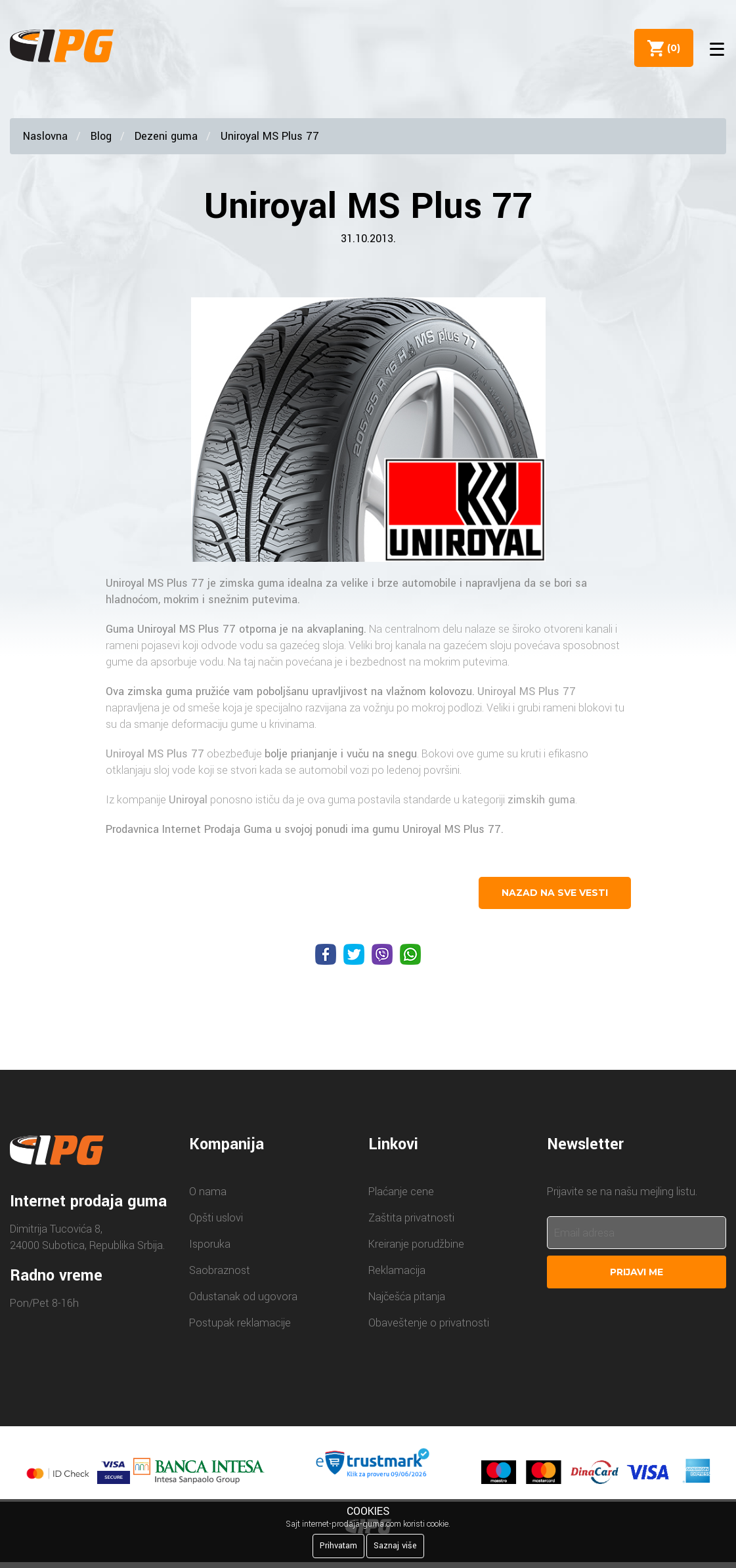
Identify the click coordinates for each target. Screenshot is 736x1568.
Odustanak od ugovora (243, 1296)
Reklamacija (396, 1270)
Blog (101, 136)
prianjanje (314, 753)
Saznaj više (395, 1546)
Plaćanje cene (401, 1191)
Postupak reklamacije (240, 1322)
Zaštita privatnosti (411, 1217)
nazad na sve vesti (555, 893)
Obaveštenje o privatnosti (428, 1322)
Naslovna (45, 136)
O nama (208, 1191)
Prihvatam (338, 1546)
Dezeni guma (166, 136)
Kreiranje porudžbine (416, 1244)
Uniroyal (188, 799)
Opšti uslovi (216, 1217)
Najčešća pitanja (406, 1296)
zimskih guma (541, 799)
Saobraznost (219, 1270)
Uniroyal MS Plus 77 (270, 136)
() (671, 48)
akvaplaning (335, 629)
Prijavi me (636, 1272)
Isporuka (209, 1244)
